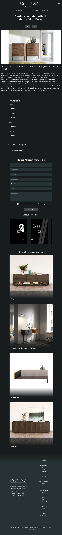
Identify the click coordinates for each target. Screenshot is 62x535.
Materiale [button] (12, 113)
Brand (43, 467)
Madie (37, 10)
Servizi (43, 463)
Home (16, 10)
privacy (42, 204)
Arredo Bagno (43, 501)
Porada (13, 108)
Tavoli (43, 483)
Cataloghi (43, 469)
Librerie (43, 492)
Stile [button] (10, 122)
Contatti (43, 471)
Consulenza (43, 465)
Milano (13, 135)
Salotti (43, 499)
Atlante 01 (44, 10)
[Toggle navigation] (59, 4)
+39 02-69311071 (19, 499)
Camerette (43, 515)
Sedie (43, 485)
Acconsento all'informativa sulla (32, 204)
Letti (43, 508)
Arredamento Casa (26, 10)
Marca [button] (11, 104)
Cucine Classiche (43, 481)
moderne (13, 126)
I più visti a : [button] (12, 131)
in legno (13, 117)
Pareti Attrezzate (43, 495)
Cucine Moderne (43, 479)
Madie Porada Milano (16, 150)
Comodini (43, 511)
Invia (31, 209)
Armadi (43, 513)
